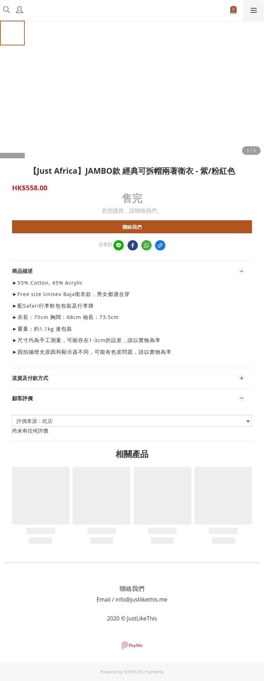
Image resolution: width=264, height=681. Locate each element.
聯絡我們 (132, 227)
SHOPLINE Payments (144, 672)
